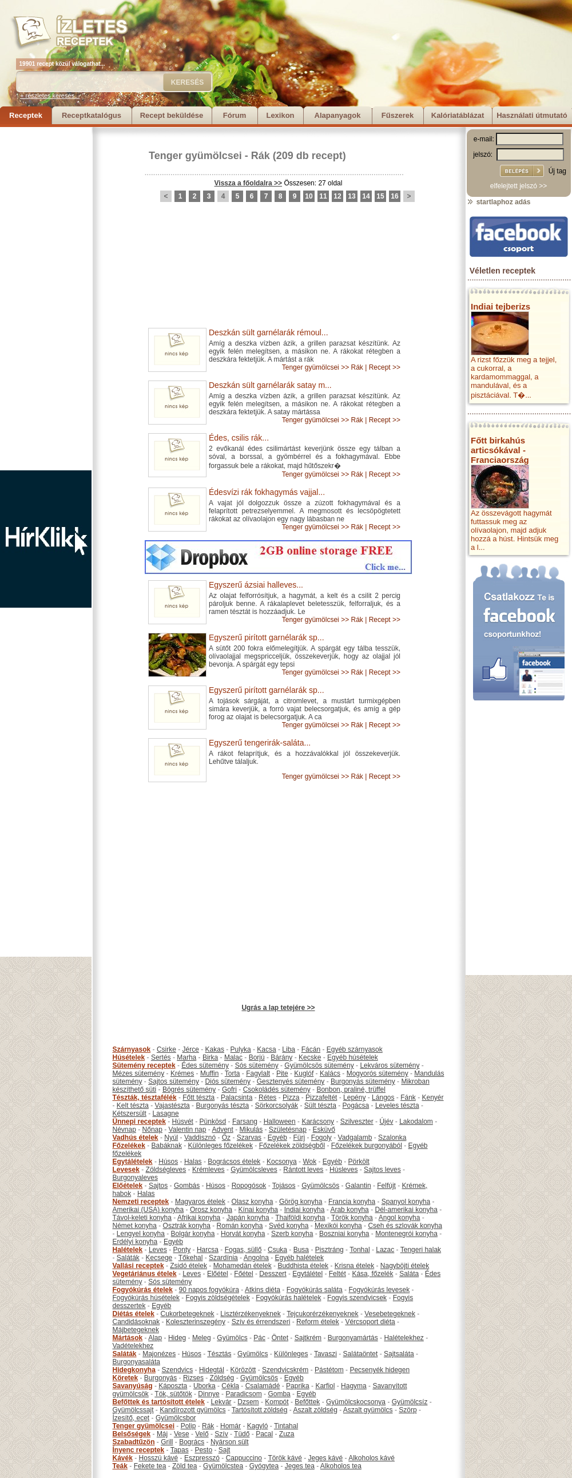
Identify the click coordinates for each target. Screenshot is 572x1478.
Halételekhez (403, 1338)
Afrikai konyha (198, 1218)
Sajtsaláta (399, 1354)
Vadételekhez (133, 1346)
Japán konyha (248, 1218)
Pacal (264, 1434)
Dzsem (248, 1402)
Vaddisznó (200, 1138)
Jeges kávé (325, 1458)
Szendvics (177, 1370)
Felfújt (386, 1186)
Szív (221, 1434)
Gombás (187, 1186)
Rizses (193, 1378)
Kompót (276, 1402)
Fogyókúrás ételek (143, 1290)
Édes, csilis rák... (239, 437)
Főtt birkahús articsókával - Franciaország (500, 450)
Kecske (310, 1057)
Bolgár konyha (193, 1234)
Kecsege (159, 1258)
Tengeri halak (420, 1250)
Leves (158, 1250)
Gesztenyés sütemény (291, 1081)
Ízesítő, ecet (131, 1418)
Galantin (358, 1186)
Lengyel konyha (141, 1234)
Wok (309, 1162)
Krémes (182, 1073)
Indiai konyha (304, 1210)
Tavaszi (325, 1354)
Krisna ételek (354, 1266)
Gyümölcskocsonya (356, 1402)
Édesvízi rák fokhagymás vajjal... (267, 492)
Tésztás (219, 1354)
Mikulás (251, 1130)
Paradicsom (243, 1394)
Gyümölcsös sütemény (318, 1065)
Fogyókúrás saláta (315, 1290)
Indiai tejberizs (500, 306)
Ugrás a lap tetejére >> (278, 1008)
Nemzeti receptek (141, 1202)
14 (366, 196)
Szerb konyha (292, 1234)
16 (394, 196)
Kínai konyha (258, 1210)
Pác (259, 1338)
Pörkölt (359, 1162)
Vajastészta (172, 1105)
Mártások (128, 1338)
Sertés (161, 1057)
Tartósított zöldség (259, 1410)
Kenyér (433, 1097)
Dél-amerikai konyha (406, 1210)
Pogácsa (356, 1105)
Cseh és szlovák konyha (405, 1226)
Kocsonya (282, 1162)
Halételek (128, 1250)
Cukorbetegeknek (187, 1314)
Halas (193, 1162)
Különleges (291, 1354)
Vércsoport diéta (370, 1322)
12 (337, 196)
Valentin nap (187, 1130)
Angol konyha (399, 1218)
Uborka (204, 1386)
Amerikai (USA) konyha (148, 1210)
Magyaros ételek (200, 1202)
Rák (260, 155)
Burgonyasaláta (136, 1362)
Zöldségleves (166, 1170)
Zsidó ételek (188, 1266)
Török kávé (284, 1458)
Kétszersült (129, 1114)
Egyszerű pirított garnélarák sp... (266, 637)
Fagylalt (258, 1073)
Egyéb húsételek (352, 1057)
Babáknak (167, 1146)
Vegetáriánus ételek (145, 1274)
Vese (181, 1434)
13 (351, 196)
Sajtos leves (382, 1170)
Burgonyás (160, 1378)
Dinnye (208, 1394)
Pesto (203, 1450)
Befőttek (307, 1402)
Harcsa (208, 1250)
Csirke (166, 1049)
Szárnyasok (132, 1049)
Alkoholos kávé (371, 1458)
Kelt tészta (133, 1105)
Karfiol (325, 1386)
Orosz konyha (211, 1210)
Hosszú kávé (158, 1458)
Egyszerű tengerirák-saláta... (260, 742)
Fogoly (321, 1138)
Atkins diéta (262, 1290)
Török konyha (352, 1218)
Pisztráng (329, 1250)
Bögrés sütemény (189, 1089)
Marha (186, 1057)
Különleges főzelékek (220, 1146)
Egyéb (277, 1138)
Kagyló (257, 1426)
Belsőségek (132, 1434)
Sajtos (158, 1186)
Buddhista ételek (302, 1266)
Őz (226, 1138)
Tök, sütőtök (173, 1394)
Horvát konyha (243, 1234)
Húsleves (343, 1170)
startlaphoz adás (498, 202)
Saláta (409, 1274)
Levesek (126, 1170)
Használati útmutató (531, 115)
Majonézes (159, 1354)
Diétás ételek (133, 1314)
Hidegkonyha (134, 1370)
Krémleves (208, 1170)
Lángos (383, 1097)
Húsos (168, 1162)
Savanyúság (133, 1386)
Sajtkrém (308, 1338)
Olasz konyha (252, 1202)
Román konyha (240, 1226)
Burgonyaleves (135, 1178)
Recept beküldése (172, 115)
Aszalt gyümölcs (368, 1410)
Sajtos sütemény (173, 1081)
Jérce (190, 1049)
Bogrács (191, 1442)
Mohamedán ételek (242, 1266)
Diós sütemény (228, 1081)
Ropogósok (249, 1186)
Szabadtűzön (134, 1442)
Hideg (177, 1338)
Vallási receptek (138, 1266)
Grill (167, 1442)
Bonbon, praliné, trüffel (351, 1089)
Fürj (299, 1138)
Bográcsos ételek (234, 1162)
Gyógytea (264, 1466)
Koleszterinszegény (195, 1322)
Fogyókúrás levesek (379, 1290)
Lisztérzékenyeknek (250, 1314)
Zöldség (222, 1378)
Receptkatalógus (91, 115)
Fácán (310, 1049)
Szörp (407, 1410)
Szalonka (392, 1138)
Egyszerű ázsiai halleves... (256, 584)
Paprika (297, 1386)
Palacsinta (236, 1097)
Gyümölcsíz (410, 1402)
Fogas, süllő (243, 1250)
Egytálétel (307, 1274)
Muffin (209, 1073)
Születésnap (288, 1130)
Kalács (330, 1073)
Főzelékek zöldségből (292, 1146)
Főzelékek (129, 1146)
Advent (222, 1130)
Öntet (280, 1338)
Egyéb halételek (299, 1258)
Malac (233, 1057)
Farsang (244, 1122)
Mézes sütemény (139, 1073)
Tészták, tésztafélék (145, 1097)
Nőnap (152, 1130)
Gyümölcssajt (133, 1410)
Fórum (234, 115)
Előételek (128, 1186)
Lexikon (280, 115)
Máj (162, 1434)
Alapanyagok (338, 115)
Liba (288, 1049)
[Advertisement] (46, 298)
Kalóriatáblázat (457, 115)
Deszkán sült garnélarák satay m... (270, 385)
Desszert (272, 1274)
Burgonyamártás (353, 1338)
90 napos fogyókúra (209, 1290)
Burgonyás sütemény (363, 1081)
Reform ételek (317, 1322)
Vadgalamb (355, 1138)
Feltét (337, 1274)
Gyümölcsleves (254, 1170)
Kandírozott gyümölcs (192, 1410)
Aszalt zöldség (315, 1410)
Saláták (128, 1258)
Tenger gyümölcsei (195, 155)
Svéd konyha (288, 1226)
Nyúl (171, 1138)
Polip (188, 1426)
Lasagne (166, 1114)
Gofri (229, 1089)
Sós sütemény (257, 1065)
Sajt (225, 1450)
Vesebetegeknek (389, 1314)
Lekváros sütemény (389, 1065)
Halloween (280, 1122)
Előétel (217, 1274)
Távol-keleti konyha (142, 1218)
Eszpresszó (202, 1458)
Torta (232, 1073)
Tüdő (241, 1434)
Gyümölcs (232, 1338)
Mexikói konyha (338, 1226)
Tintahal (286, 1426)
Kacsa (266, 1049)
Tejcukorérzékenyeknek (322, 1314)
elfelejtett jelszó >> (518, 186)
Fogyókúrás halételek (288, 1298)
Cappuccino (244, 1458)
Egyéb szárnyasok (355, 1049)
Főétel (243, 1274)
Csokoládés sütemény (277, 1089)
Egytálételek (133, 1162)
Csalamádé (262, 1386)
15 (380, 196)
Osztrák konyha (186, 1226)
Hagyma (354, 1386)
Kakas (214, 1049)
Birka (210, 1057)
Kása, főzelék (372, 1274)
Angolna (256, 1258)
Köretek (125, 1378)
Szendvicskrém (285, 1370)
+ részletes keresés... (50, 95)
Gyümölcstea (223, 1466)
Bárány (281, 1057)
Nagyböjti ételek (404, 1266)
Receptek (25, 115)
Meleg (201, 1338)
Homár (230, 1426)
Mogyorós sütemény (377, 1073)
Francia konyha (351, 1202)
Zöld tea (184, 1466)
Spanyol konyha (406, 1202)
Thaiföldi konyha (300, 1218)
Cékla (230, 1386)
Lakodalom (416, 1122)
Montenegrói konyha (406, 1234)
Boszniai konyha (344, 1234)
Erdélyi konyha (135, 1242)
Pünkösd (213, 1122)
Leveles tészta (397, 1105)
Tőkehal (190, 1258)
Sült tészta (320, 1105)
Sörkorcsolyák (276, 1105)
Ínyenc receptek (139, 1450)
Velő (201, 1434)
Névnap (124, 1130)
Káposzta (172, 1386)
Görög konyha (300, 1202)
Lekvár (221, 1402)
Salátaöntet (360, 1354)
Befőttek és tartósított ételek (159, 1402)
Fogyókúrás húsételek (146, 1298)
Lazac (385, 1250)
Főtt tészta (198, 1097)
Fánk (408, 1097)
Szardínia (223, 1258)
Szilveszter (357, 1122)
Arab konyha (349, 1210)
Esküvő (324, 1130)
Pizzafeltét (321, 1097)
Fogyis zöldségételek (218, 1298)
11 (323, 196)
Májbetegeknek (136, 1330)
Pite (282, 1073)
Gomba (279, 1394)
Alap (155, 1338)
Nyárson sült (229, 1442)
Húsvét (182, 1122)
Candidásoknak (136, 1322)
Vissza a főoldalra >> (248, 183)
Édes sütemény (205, 1065)
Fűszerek (398, 115)
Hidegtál (211, 1370)
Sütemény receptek (144, 1065)
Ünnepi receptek (139, 1122)
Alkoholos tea (341, 1466)
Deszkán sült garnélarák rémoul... (268, 332)
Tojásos (284, 1186)
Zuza (287, 1434)
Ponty (182, 1250)
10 (308, 196)
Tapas (179, 1450)
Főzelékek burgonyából (366, 1146)
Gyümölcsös (320, 1186)
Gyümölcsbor (176, 1418)
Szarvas (249, 1138)
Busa (301, 1250)
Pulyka (241, 1049)
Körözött (243, 1370)
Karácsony (317, 1122)
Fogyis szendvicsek (357, 1298)
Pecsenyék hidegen (379, 1370)
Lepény (354, 1097)
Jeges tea (300, 1466)
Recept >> (384, 367)
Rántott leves (303, 1170)
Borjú (257, 1057)
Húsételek (129, 1057)
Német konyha (135, 1226)
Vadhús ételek (135, 1138)
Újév (386, 1122)
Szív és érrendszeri (261, 1322)
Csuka (277, 1250)
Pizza (291, 1097)
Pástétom (329, 1370)
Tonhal (359, 1250)
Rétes (267, 1097)
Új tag (557, 171)
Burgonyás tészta (222, 1105)
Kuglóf (303, 1073)
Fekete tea (150, 1466)
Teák (120, 1466)
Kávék (123, 1458)
